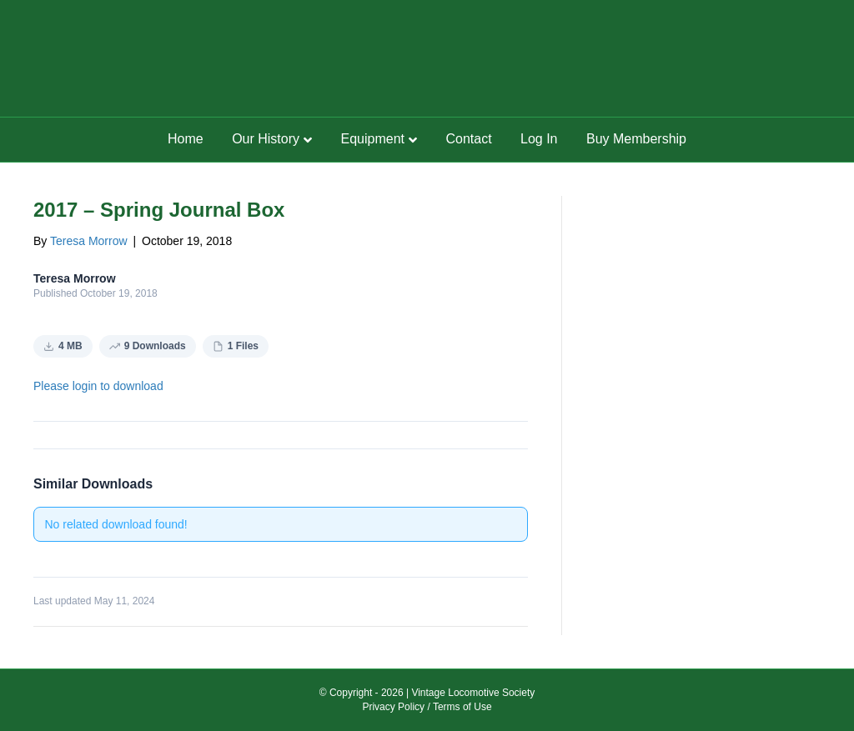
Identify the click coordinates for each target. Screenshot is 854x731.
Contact (468, 139)
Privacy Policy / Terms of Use (426, 707)
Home (185, 139)
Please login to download (98, 386)
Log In (538, 139)
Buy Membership (636, 139)
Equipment (372, 139)
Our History (265, 139)
